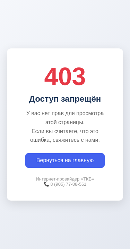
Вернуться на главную (65, 160)
